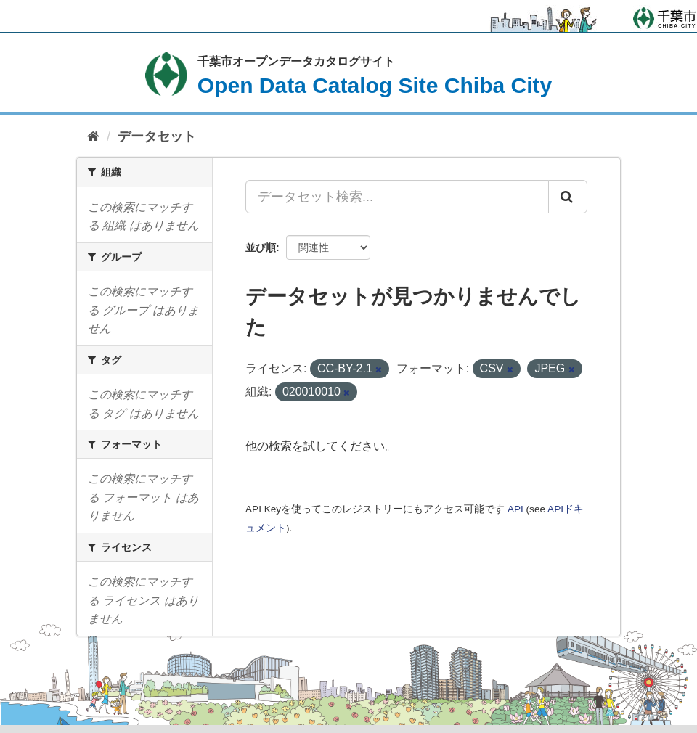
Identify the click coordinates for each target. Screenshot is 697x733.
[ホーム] (93, 137)
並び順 (260, 247)
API (515, 509)
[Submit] (567, 196)
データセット (157, 136)
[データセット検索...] (397, 196)
